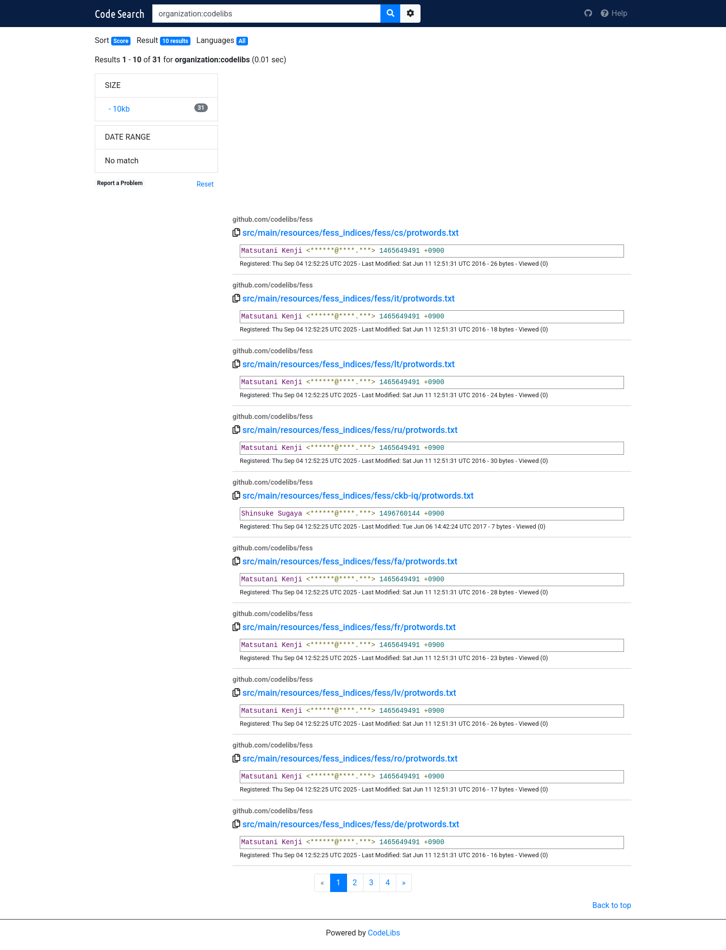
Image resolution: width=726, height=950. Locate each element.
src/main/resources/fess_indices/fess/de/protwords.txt (350, 824)
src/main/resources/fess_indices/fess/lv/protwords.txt (349, 693)
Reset (205, 184)
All (241, 41)
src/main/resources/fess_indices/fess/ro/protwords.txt (349, 758)
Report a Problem (120, 183)
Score (120, 41)
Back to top (612, 905)
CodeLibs (384, 932)
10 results (175, 41)
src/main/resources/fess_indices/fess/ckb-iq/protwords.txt (358, 495)
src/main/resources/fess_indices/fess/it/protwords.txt (348, 298)
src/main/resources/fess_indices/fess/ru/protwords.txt (349, 430)
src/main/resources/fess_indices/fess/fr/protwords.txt (349, 627)
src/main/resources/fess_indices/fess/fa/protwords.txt (349, 561)
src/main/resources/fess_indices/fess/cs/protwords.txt (350, 233)
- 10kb (117, 109)
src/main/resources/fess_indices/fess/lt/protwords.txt (348, 364)
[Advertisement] (431, 141)
